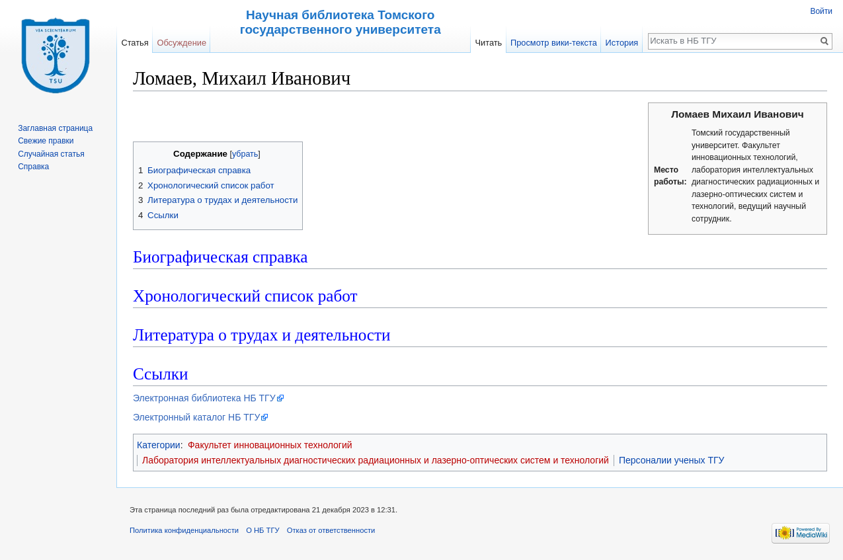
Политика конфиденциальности (184, 530)
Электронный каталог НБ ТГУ (196, 417)
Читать (488, 43)
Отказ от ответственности (331, 530)
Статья (134, 43)
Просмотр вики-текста (553, 43)
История (622, 43)
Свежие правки (45, 140)
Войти (821, 11)
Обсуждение (181, 43)
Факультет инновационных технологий (270, 445)
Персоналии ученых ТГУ (672, 460)
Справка (33, 166)
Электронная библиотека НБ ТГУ (204, 398)
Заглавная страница (55, 128)
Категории (159, 445)
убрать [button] (245, 154)
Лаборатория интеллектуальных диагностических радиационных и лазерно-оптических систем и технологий (375, 460)
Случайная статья (51, 154)
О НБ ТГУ (262, 530)
